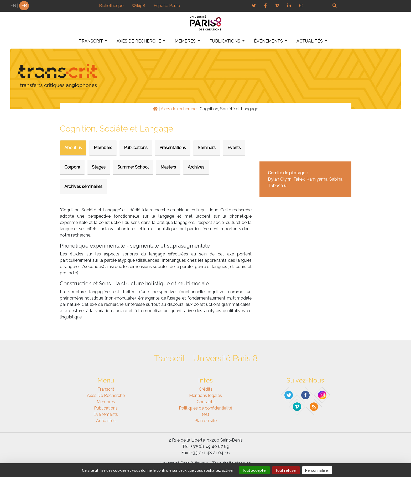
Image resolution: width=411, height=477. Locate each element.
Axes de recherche (139, 41)
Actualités (310, 41)
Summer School (133, 167)
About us (73, 147)
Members (103, 147)
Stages (99, 167)
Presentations (172, 147)
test (205, 414)
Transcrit (91, 41)
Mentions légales (205, 395)
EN (13, 5)
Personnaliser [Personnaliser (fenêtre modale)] (317, 470)
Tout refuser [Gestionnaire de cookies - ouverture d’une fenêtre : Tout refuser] (286, 470)
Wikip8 (138, 5)
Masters (168, 167)
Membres (186, 41)
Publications (225, 41)
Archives (196, 167)
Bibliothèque (111, 5)
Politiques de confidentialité (205, 408)
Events (234, 147)
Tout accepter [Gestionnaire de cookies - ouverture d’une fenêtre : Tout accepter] (254, 470)
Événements (269, 41)
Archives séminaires (83, 186)
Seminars (207, 147)
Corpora (72, 167)
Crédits (205, 389)
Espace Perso (167, 5)
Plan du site (205, 420)
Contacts (206, 401)
